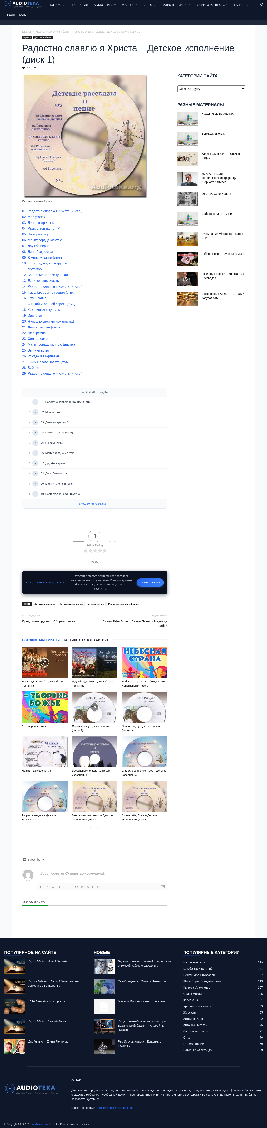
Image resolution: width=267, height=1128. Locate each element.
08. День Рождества (37, 252)
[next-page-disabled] (97, 827)
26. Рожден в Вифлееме (41, 356)
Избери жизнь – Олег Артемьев (223, 253)
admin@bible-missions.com (115, 1107)
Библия (57, 4)
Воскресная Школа (212, 4)
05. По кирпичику (35, 234)
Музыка (129, 4)
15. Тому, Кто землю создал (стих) (48, 292)
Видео (149, 4)
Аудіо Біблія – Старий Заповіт (48, 1021)
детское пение (95, 604)
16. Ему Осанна (34, 298)
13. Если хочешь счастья (41, 281)
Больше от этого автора (86, 640)
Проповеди (79, 4)
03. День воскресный (38, 223)
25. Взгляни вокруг (36, 350)
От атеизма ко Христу (216, 193)
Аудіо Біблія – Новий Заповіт (47, 961)
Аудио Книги (105, 4)
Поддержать (16, 14)
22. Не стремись (34, 333)
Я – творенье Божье (34, 726)
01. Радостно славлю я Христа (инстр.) (52, 211)
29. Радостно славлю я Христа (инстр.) (52, 373)
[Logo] (25, 5)
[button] (262, 5)
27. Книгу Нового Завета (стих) (45, 362)
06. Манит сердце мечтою (42, 240)
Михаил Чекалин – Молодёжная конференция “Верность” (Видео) (220, 178)
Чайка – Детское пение (36, 770)
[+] (99, 886)
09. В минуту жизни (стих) (42, 257)
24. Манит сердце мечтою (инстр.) (48, 344)
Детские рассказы (44, 604)
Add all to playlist (94, 392)
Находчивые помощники (218, 113)
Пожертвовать (150, 582)
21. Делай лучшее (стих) (41, 327)
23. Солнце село (35, 338)
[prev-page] (90, 827)
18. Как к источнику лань (41, 310)
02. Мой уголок (33, 217)
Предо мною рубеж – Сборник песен (48, 621)
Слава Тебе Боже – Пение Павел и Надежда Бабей (135, 623)
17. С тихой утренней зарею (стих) (49, 304)
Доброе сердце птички (217, 213)
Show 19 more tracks (95, 503)
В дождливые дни (213, 133)
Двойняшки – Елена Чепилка (48, 1041)
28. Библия (30, 367)
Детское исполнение (71, 604)
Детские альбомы (59, 31)
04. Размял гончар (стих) (41, 228)
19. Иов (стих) (33, 315)
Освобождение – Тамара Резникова (142, 981)
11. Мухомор (32, 269)
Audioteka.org (40, 1124)
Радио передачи (176, 4)
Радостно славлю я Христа (123, 604)
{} (93, 886)
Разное (241, 4)
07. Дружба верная (36, 246)
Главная (27, 31)
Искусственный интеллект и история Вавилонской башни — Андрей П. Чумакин (142, 1025)
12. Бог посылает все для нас (45, 275)
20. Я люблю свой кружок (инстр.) (48, 321)
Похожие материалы (41, 640)
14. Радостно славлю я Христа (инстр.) (52, 286)
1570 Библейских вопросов (46, 1001)
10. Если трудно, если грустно (45, 263)
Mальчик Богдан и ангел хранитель (141, 1001)
